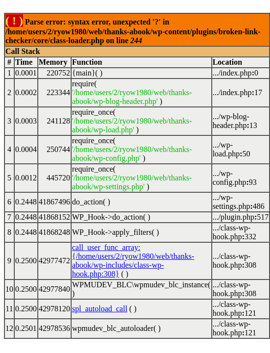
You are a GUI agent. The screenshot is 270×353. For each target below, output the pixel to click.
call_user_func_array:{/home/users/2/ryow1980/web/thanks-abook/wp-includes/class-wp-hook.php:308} (133, 260)
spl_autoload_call (99, 308)
